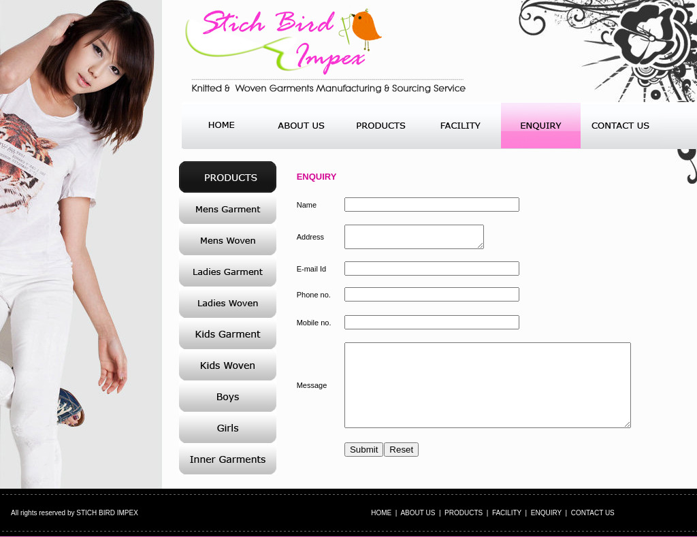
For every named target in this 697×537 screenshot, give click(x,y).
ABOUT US (417, 513)
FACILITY (506, 513)
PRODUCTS (463, 513)
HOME (381, 513)
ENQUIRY (546, 513)
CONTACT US (593, 513)
